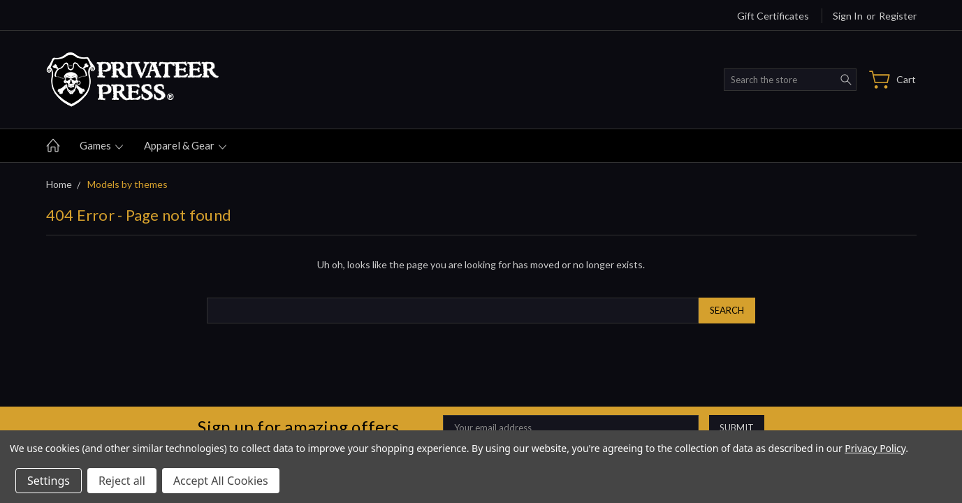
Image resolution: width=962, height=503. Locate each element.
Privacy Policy (875, 448)
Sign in (848, 16)
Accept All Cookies (220, 480)
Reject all (122, 480)
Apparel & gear (185, 145)
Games (101, 145)
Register (898, 16)
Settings (48, 480)
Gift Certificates (773, 16)
